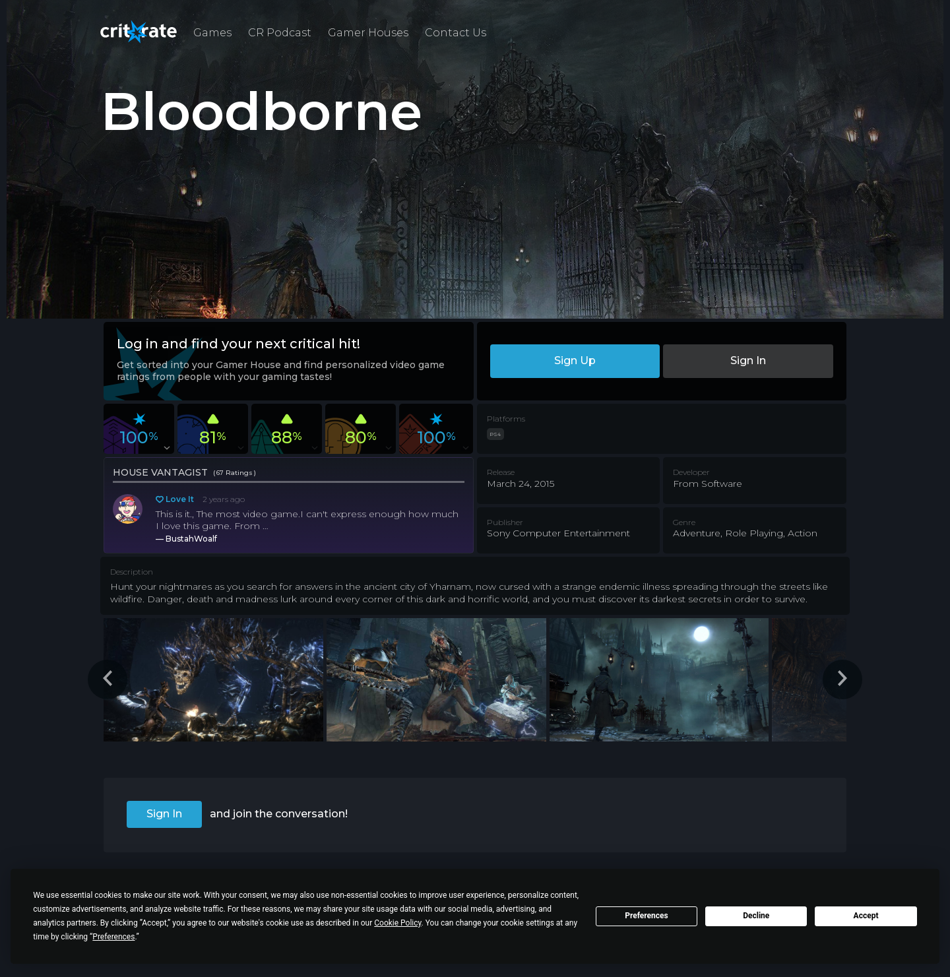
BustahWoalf (191, 539)
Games (212, 32)
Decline (756, 915)
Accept (866, 915)
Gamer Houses (368, 32)
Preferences (646, 915)
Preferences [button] (113, 936)
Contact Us (455, 32)
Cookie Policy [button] (397, 923)
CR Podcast (279, 32)
